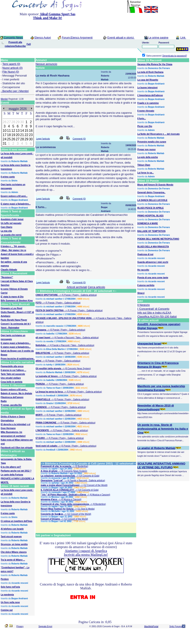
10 (4, 130)
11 (9, 130)
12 (13, 130)
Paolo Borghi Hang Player (14, 320)
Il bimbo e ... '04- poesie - (13, 246)
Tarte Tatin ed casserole (13, 374)
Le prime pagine (158, 37)
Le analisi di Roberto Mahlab (156, 448)
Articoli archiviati (77, 287)
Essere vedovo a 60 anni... (14, 389)
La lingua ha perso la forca (49, 392)
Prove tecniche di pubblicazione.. (18, 358)
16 (31, 130)
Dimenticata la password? (174, 56)
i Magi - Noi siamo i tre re (13, 250)
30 (31, 139)
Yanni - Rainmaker (10, 327)
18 (9, 135)
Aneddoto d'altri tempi (12, 219)
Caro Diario (6, 227)
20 (18, 135)
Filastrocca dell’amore (12, 397)
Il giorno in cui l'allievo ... (13, 370)
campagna (41, 330)
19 (13, 135)
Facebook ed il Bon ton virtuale (16, 447)
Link (183, 37)
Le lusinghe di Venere (47, 376)
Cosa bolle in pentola (11, 382)
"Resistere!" (7, 277)
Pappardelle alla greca (12, 366)
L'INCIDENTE (42, 430)
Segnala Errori (45, 626)
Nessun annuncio (46, 64)
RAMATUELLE (43, 399)
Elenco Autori (42, 37)
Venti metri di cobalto (46, 446)
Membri (4, 99)
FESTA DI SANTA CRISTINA (50, 310)
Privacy (19, 626)
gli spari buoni (43, 337)
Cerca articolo (96, 287)
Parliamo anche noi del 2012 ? (16, 471)
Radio (4, 401)
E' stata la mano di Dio (12, 297)
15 (26, 130)
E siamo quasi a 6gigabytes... (16, 343)
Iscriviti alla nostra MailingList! (86, 554)
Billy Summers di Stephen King (16, 300)
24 (4, 139)
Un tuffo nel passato (11, 223)
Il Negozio (143, 305)
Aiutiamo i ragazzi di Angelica (86, 551)
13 (18, 130)
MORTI (39, 415)
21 (22, 135)
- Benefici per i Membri (15, 91)
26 (13, 139)
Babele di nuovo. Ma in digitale (16, 393)
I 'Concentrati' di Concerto (153, 308)
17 (4, 135)
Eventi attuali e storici (120, 37)
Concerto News (13, 37)
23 (31, 135)
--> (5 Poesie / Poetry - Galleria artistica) (77, 295)
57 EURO (40, 438)
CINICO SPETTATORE (47, 295)
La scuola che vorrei (11, 235)
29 (26, 139)
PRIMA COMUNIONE (46, 422)
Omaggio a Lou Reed (11, 308)
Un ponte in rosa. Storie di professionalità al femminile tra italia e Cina (162, 428)
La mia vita (6, 231)
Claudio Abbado (9, 269)
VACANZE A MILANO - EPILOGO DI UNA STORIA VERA (64, 318)
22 (26, 135)
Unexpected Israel (149, 343)
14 (22, 130)
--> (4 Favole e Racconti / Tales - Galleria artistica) (74, 337)
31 (4, 143)
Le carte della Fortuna (12, 475)
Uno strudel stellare (11, 378)
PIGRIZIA (40, 384)
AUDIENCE (41, 407)
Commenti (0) (79, 139)
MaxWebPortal (151, 626)
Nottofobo (41, 345)
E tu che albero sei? (11, 467)
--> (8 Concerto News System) (76, 368)
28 (22, 139)
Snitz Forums (175, 626)
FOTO (39, 303)
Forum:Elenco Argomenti (77, 37)
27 (18, 139)
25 (9, 139)
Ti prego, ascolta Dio (11, 405)
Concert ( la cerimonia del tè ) (16, 324)
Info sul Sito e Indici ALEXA (154, 312)
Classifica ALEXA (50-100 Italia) (157, 316)
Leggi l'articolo (43, 139)
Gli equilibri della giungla (48, 368)
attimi (38, 361)
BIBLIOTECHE (43, 353)
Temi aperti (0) (11, 64)
